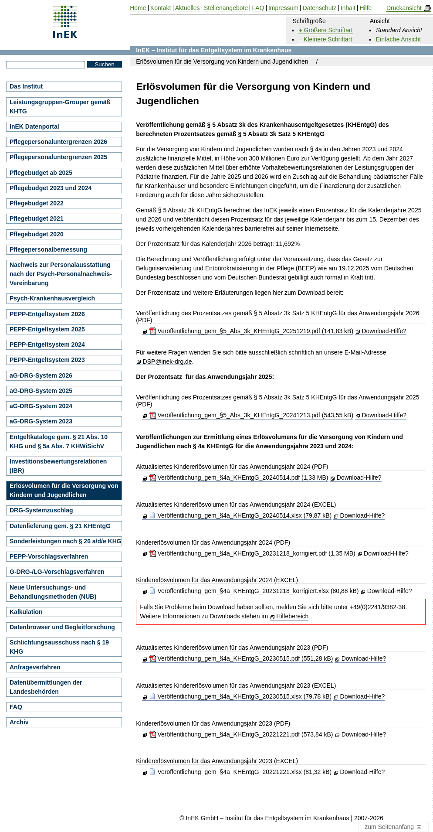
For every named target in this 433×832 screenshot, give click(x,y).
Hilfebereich (292, 616)
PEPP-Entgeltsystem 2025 (47, 329)
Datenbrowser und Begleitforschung (62, 627)
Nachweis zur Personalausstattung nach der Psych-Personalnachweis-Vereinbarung (61, 273)
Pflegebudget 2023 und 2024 (50, 187)
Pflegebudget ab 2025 (41, 172)
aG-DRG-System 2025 (41, 390)
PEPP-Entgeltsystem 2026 (47, 313)
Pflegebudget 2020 (37, 234)
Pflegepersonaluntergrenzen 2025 (58, 156)
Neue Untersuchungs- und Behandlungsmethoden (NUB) (53, 592)
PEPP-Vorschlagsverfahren (49, 556)
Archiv (19, 722)
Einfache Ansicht (398, 39)
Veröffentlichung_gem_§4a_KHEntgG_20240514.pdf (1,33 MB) (238, 477)
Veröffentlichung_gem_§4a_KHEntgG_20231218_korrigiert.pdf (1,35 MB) (252, 553)
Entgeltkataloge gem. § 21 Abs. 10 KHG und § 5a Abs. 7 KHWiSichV (59, 441)
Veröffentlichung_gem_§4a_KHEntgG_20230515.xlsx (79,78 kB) (240, 696)
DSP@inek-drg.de (167, 361)
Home (138, 8)
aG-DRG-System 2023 (41, 421)
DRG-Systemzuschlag (41, 510)
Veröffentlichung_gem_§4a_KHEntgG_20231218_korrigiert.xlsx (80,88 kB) (254, 590)
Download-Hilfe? (384, 330)
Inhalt (348, 8)
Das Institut (26, 86)
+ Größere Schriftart (325, 30)
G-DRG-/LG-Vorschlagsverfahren (57, 571)
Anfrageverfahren (35, 667)
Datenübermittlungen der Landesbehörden (46, 687)
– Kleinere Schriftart (325, 39)
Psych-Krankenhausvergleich (52, 298)
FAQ (16, 706)
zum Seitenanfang (393, 827)
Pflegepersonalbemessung (48, 249)
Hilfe (365, 8)
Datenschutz (320, 8)
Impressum (283, 8)
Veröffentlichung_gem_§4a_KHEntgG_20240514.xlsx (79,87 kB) (240, 515)
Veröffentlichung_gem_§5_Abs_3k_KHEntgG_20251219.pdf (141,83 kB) (251, 330)
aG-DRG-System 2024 (41, 405)
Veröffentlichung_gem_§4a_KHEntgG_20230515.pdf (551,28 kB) (241, 658)
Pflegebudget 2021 (37, 218)
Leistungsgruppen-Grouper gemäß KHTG (60, 107)
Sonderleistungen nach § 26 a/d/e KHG (66, 541)
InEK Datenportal (34, 126)
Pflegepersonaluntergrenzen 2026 (58, 141)
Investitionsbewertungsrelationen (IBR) (58, 466)
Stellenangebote (226, 8)
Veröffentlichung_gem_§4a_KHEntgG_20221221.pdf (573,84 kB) (241, 734)
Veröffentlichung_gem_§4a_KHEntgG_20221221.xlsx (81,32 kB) (240, 771)
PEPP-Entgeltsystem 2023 (47, 359)
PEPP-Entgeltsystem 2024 (47, 344)
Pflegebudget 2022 (37, 203)
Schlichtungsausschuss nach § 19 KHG (59, 647)
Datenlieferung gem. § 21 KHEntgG (60, 525)
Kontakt (160, 8)
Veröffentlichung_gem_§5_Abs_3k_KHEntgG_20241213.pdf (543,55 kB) (251, 415)
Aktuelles (187, 8)
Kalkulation (26, 611)
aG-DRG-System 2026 (41, 375)
